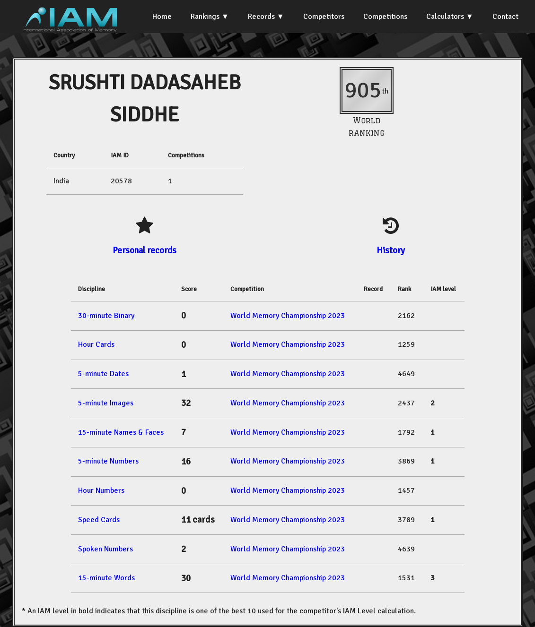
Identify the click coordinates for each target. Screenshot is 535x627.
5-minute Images (105, 403)
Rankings (205, 16)
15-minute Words (106, 578)
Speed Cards (99, 519)
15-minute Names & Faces (121, 432)
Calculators (445, 16)
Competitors (323, 16)
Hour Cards (96, 344)
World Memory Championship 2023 (287, 315)
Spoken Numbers (105, 549)
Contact (505, 16)
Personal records (144, 250)
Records (261, 16)
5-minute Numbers (108, 461)
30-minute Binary (106, 315)
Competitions (385, 16)
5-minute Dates (103, 373)
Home (162, 16)
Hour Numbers (101, 490)
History (391, 250)
